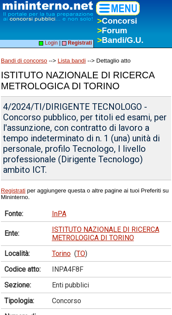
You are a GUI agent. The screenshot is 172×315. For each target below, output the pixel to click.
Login (48, 43)
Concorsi (117, 20)
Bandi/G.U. (120, 40)
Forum (112, 30)
